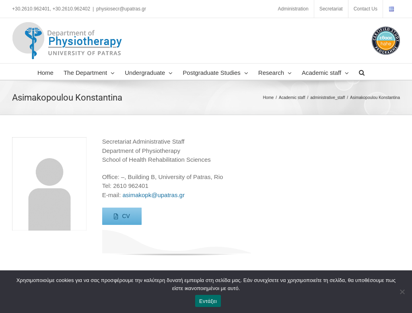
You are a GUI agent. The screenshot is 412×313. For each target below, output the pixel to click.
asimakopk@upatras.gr (153, 195)
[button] (362, 72)
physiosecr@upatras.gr (121, 9)
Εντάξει (208, 301)
